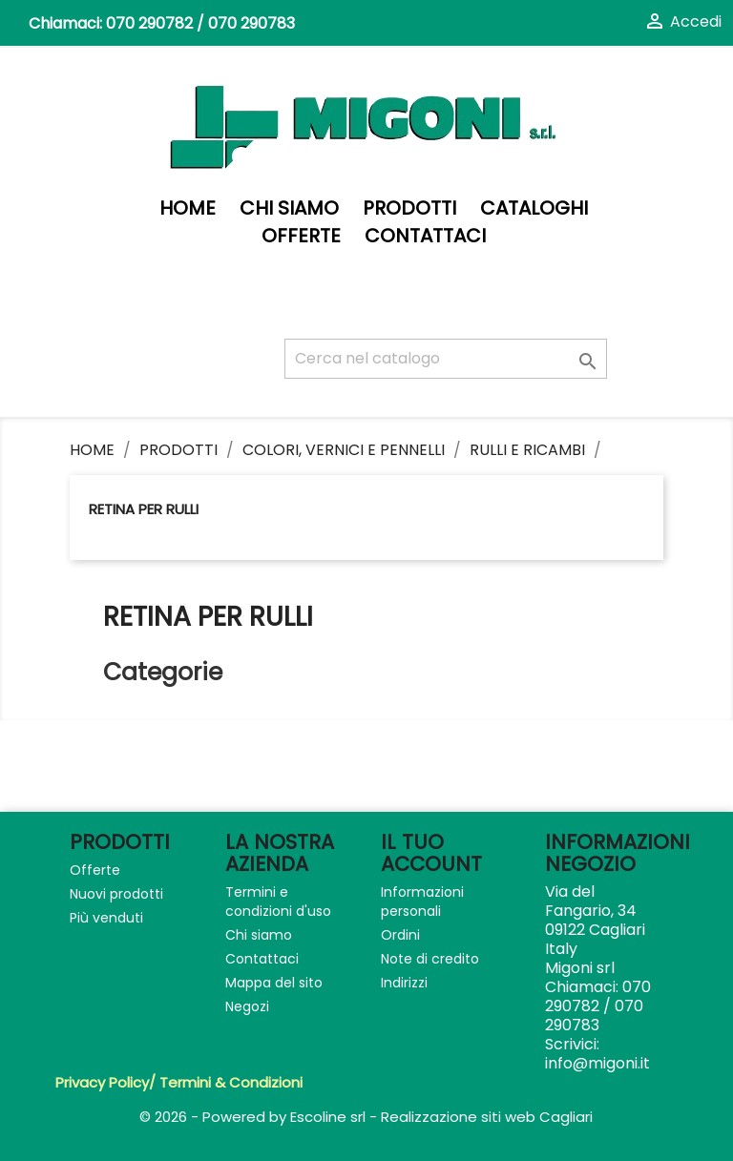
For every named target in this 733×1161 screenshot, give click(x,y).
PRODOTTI (409, 208)
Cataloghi (534, 208)
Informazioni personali (422, 901)
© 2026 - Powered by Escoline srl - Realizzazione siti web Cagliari (366, 1117)
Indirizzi (404, 982)
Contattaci (425, 236)
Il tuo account (431, 853)
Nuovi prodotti (116, 893)
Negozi (247, 1006)
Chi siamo (289, 208)
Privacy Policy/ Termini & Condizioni (179, 1082)
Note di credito (430, 958)
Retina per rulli (144, 509)
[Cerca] (445, 359)
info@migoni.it (597, 1063)
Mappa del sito (274, 982)
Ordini (400, 934)
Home (187, 208)
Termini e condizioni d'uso (278, 901)
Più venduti (106, 917)
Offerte (301, 236)
